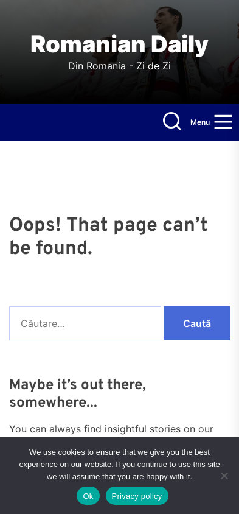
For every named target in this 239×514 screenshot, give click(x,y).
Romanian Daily (119, 44)
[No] (224, 476)
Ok (88, 496)
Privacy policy (137, 496)
